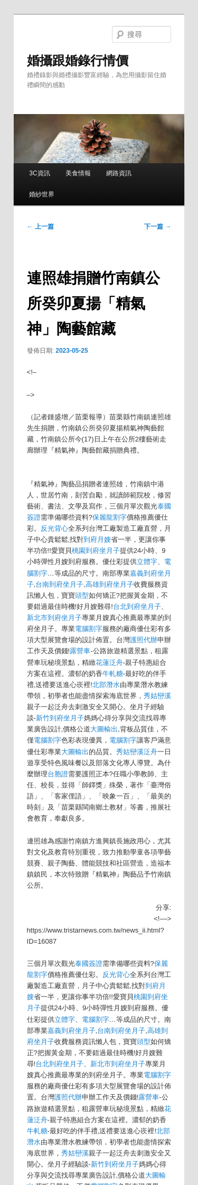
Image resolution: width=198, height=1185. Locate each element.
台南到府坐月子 (59, 584)
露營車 (80, 651)
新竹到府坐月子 (60, 718)
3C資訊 (39, 173)
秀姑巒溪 (157, 696)
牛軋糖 (112, 674)
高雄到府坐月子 (110, 584)
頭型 (82, 595)
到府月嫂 (97, 539)
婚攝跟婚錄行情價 (77, 60)
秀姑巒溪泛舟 (136, 752)
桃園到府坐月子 (96, 550)
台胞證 (58, 774)
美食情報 (78, 173)
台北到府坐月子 (137, 606)
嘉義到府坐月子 (72, 1030)
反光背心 (54, 528)
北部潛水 (106, 685)
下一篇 (157, 226)
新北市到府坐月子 (54, 618)
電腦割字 (88, 629)
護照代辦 (143, 640)
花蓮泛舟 (109, 662)
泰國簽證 (88, 963)
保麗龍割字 (109, 517)
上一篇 (40, 226)
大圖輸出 (104, 729)
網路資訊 (118, 173)
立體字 (147, 562)
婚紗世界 (41, 194)
